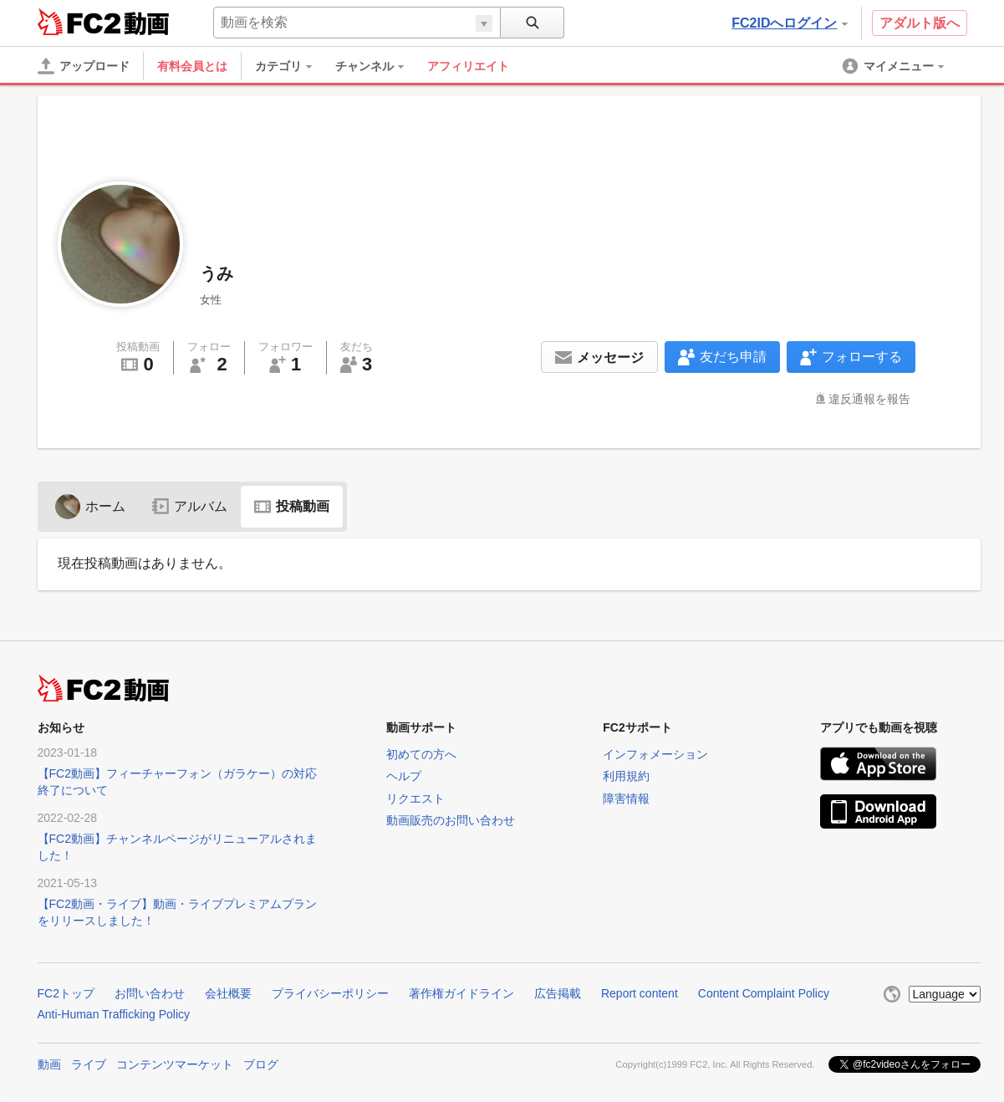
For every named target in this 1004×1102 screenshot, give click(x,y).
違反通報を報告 (869, 399)
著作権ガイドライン (461, 993)
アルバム (189, 506)
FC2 (79, 21)
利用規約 (626, 776)
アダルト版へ (919, 23)
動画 (49, 1062)
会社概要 (228, 993)
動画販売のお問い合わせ (450, 820)
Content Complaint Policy (763, 993)
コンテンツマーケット (174, 1062)
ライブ (88, 1062)
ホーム (90, 506)
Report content (639, 993)
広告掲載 (557, 993)
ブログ (260, 1062)
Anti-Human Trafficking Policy (114, 1014)
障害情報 (626, 798)
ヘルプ (403, 776)
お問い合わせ (150, 993)
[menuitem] (292, 66)
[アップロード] (84, 66)
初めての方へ (421, 754)
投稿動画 (291, 506)
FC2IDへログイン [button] (789, 23)
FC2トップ (66, 993)
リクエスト (415, 798)
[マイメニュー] (894, 66)
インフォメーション (655, 754)
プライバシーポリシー (330, 993)
